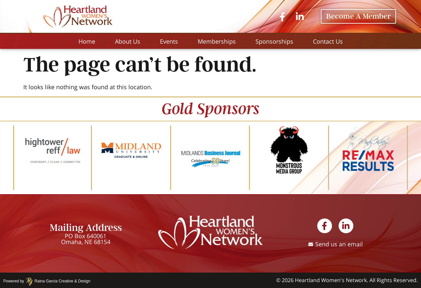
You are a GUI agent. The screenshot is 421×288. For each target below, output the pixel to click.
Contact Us (328, 41)
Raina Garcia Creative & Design (60, 281)
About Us (127, 41)
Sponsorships (274, 41)
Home (86, 41)
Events (169, 41)
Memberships (217, 41)
